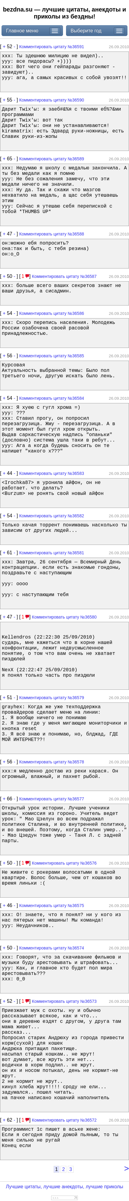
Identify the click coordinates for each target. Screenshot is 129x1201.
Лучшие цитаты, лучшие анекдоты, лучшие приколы (64, 1186)
